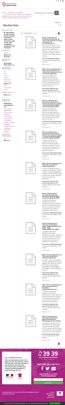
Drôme (6, 77)
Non (5, 138)
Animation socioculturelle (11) (8, 105)
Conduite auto (8, 116)
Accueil (4, 12)
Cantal (5, 75)
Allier (5, 73)
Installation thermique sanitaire (9, 125)
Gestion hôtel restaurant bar (8, 119)
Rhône (5, 90)
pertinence (28, 33)
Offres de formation (7, 55)
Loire (5, 86)
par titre (35, 33)
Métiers (6, 53)
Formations (19, 12)
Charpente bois (8, 112)
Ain (5, 71)
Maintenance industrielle (7, 129)
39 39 (48, 353)
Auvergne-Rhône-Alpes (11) (9, 64)
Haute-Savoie (7, 81)
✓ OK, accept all (55, 403)
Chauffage (6, 114)
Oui (5, 97)
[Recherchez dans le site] (45, 13)
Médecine (6, 132)
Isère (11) (7, 83)
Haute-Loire (7, 79)
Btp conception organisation (8, 109)
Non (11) (7, 95)
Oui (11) (7, 140)
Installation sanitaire (9, 122)
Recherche (11, 12)
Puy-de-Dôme (8, 88)
